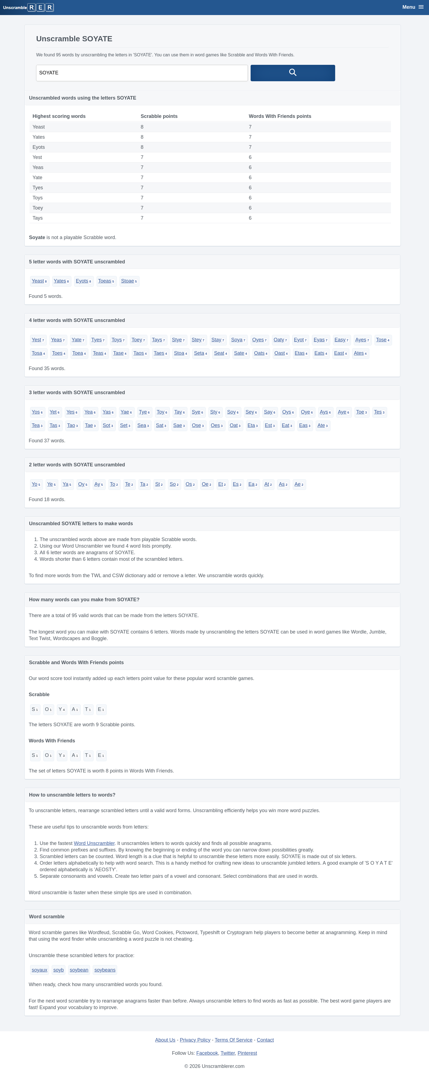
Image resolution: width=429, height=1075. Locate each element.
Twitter (228, 1053)
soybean (79, 970)
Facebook (207, 1053)
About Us (165, 1040)
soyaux (39, 970)
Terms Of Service (234, 1040)
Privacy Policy (195, 1040)
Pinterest (247, 1053)
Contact (265, 1040)
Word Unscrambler (94, 843)
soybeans (104, 970)
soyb (58, 970)
